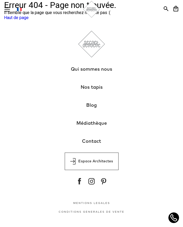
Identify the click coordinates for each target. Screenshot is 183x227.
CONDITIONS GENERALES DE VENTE (91, 212)
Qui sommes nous (91, 69)
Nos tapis (92, 87)
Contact (91, 141)
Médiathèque (91, 123)
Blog (91, 105)
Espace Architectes (91, 161)
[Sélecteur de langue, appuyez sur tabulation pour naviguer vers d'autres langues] (22, 9)
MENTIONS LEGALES (91, 203)
